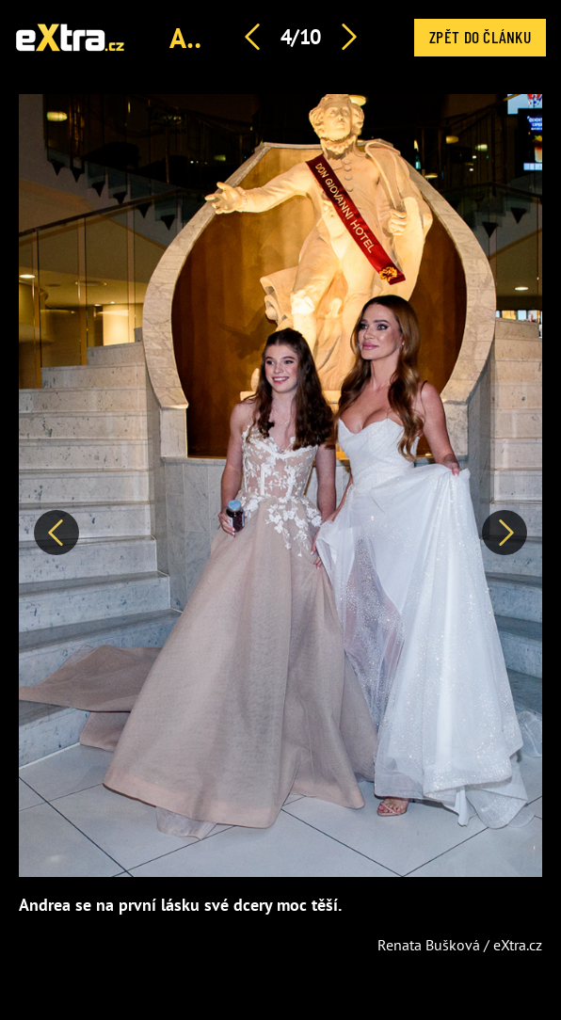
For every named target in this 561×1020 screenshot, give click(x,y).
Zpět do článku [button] (480, 36)
